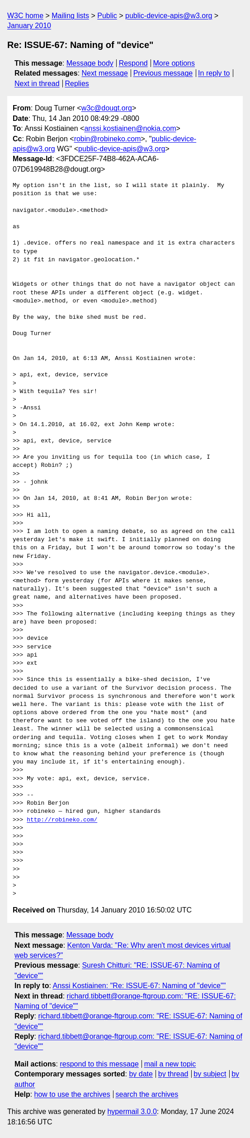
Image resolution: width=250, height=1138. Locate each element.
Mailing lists (70, 15)
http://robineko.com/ (62, 820)
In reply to (214, 73)
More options (174, 63)
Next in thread (37, 83)
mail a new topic (170, 1064)
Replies (77, 83)
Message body (89, 63)
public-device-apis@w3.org (168, 15)
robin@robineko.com (107, 139)
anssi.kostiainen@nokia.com (130, 128)
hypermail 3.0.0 (131, 1111)
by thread (173, 1074)
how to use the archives (72, 1094)
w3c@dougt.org (106, 108)
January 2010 (29, 25)
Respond (133, 63)
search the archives (147, 1094)
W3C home (25, 15)
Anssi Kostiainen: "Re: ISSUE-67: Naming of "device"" (139, 985)
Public (107, 15)
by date (140, 1074)
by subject (209, 1074)
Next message (105, 73)
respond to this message (99, 1064)
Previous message (163, 73)
